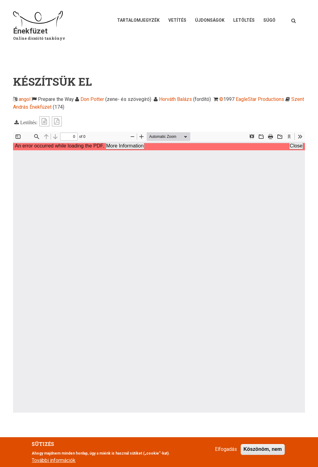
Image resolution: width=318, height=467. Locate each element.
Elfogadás (226, 449)
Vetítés (177, 20)
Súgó (269, 20)
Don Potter (92, 99)
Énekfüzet (30, 31)
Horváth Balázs (175, 99)
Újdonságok (210, 20)
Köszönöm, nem (262, 449)
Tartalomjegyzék (138, 20)
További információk (53, 460)
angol (24, 99)
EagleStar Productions (260, 99)
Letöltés (244, 20)
